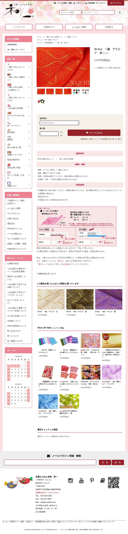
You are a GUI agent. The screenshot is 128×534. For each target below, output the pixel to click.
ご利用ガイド (49, 27)
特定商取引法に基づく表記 (111, 139)
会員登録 (91, 3)
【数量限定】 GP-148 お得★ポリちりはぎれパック (48, 384)
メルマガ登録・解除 (64, 3)
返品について (94, 139)
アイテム (115, 3)
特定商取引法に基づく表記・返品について (51, 522)
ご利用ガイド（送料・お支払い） (21, 522)
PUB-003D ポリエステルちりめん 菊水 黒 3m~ (90, 383)
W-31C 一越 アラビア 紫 (105, 311)
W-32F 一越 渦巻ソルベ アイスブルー (47, 412)
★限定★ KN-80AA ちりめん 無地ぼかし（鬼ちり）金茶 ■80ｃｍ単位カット (111, 353)
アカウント (80, 3)
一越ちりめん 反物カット (54, 37)
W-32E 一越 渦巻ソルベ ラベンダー (111, 383)
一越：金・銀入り (62, 43)
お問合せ (109, 27)
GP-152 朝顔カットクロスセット (47, 351)
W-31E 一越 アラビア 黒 (76, 311)
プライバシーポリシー (77, 522)
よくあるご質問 (79, 27)
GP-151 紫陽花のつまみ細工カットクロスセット (69, 352)
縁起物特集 (49, 43)
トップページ (19, 27)
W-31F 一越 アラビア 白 (47, 311)
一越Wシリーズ (71, 37)
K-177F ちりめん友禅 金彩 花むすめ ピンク (90, 352)
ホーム (39, 37)
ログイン (102, 3)
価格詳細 (84, 139)
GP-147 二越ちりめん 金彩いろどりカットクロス (69, 384)
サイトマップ (108, 522)
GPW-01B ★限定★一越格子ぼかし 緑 (69, 412)
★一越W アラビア (51, 40)
